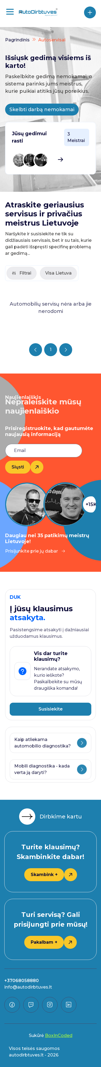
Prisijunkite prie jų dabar (35, 551)
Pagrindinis (17, 39)
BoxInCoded (58, 1035)
